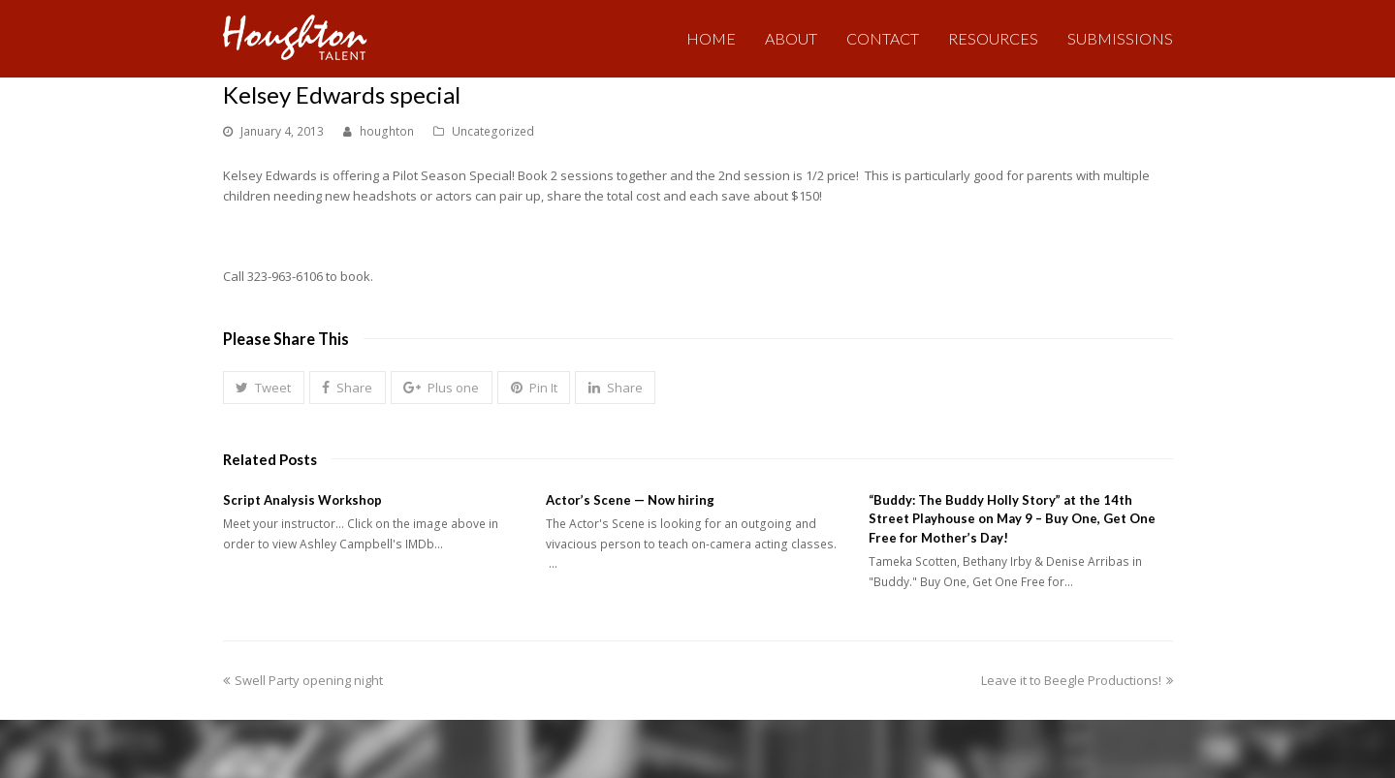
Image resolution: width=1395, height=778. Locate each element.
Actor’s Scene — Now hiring (630, 500)
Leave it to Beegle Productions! (1077, 680)
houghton (387, 131)
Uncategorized (493, 131)
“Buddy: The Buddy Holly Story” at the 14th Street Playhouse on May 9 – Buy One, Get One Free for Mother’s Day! (1012, 518)
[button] (263, 387)
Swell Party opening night (303, 680)
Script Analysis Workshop (302, 500)
